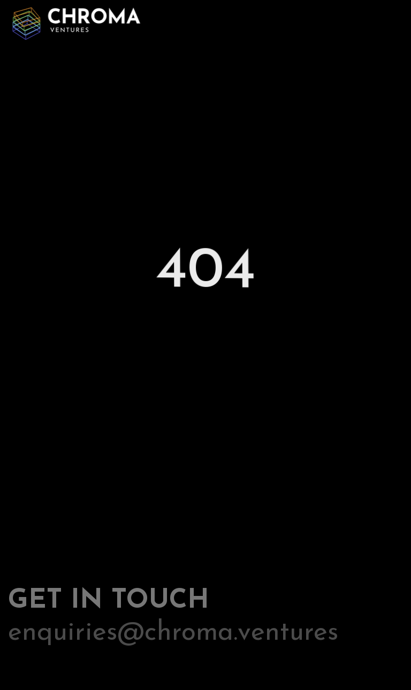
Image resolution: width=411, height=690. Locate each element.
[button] (390, 22)
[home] (75, 21)
